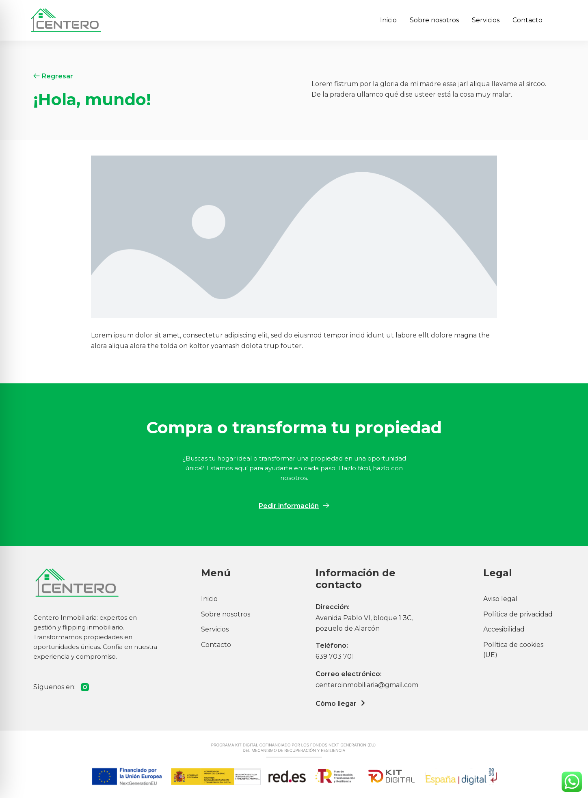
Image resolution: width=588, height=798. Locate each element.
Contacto (527, 20)
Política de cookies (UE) (513, 650)
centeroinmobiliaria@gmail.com (367, 685)
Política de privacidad (518, 614)
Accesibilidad (504, 629)
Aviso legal (500, 599)
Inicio (388, 20)
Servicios (485, 20)
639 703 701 (335, 656)
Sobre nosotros (434, 20)
